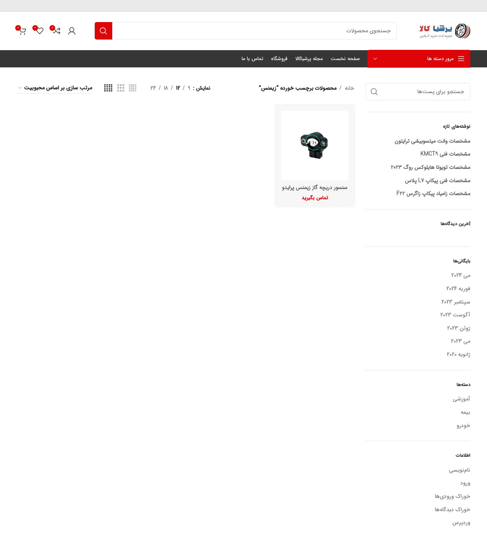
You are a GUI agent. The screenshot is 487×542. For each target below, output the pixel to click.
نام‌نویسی (459, 470)
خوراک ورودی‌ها (452, 496)
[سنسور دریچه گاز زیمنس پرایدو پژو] (315, 146)
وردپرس (461, 522)
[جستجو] (246, 31)
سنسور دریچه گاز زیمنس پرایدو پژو (314, 191)
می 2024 (460, 276)
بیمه (465, 412)
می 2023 (460, 341)
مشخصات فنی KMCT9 (445, 154)
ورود (465, 483)
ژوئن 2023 (458, 328)
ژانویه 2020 (458, 355)
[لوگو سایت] (443, 30)
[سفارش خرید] (55, 88)
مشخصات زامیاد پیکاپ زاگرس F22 (433, 194)
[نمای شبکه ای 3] (120, 88)
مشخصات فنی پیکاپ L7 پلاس (437, 181)
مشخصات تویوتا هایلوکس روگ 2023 (430, 168)
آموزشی (461, 399)
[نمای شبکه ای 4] (108, 88)
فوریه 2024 (458, 289)
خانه (349, 88)
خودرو (463, 426)
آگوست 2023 (455, 315)
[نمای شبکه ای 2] (132, 88)
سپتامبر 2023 (455, 302)
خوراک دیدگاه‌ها (452, 509)
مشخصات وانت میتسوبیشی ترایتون (432, 141)
